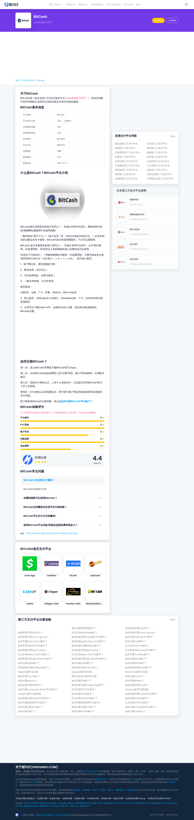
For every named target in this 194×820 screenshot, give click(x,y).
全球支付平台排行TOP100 (159, 798)
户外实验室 (91, 803)
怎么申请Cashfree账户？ (85, 698)
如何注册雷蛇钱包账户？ (84, 628)
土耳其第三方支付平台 (158, 165)
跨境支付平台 (102, 779)
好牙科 (128, 803)
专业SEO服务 (102, 803)
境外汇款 (33, 782)
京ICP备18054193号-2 (101, 815)
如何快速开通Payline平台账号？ (141, 693)
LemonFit (50, 806)
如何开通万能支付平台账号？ (32, 645)
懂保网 (42, 806)
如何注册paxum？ (134, 676)
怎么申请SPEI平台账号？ (137, 702)
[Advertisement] (97, 55)
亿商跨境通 (61, 803)
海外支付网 (118, 798)
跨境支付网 (106, 798)
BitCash (40, 80)
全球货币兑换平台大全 (136, 798)
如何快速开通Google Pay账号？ (88, 685)
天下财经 (164, 803)
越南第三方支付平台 (157, 152)
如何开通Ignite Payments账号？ (89, 641)
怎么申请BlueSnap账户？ (85, 632)
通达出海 (43, 803)
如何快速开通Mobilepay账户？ (34, 667)
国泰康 (26, 806)
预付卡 (111, 790)
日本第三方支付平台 (157, 143)
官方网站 (158, 20)
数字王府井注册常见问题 (84, 676)
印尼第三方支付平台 (157, 156)
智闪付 (27, 803)
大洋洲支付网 (93, 798)
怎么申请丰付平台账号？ (84, 689)
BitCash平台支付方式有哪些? (39, 516)
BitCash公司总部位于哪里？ (39, 480)
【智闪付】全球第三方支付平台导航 (52, 815)
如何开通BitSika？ (134, 680)
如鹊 (31, 806)
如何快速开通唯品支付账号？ (86, 645)
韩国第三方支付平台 (125, 148)
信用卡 (95, 790)
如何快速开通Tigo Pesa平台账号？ (36, 658)
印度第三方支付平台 (125, 156)
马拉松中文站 (119, 803)
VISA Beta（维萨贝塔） (70, 806)
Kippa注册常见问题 (28, 671)
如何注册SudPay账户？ (137, 698)
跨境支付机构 (172, 814)
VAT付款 (133, 779)
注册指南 (172, 20)
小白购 (151, 803)
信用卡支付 (45, 533)
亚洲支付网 (42, 798)
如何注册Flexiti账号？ (83, 693)
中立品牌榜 (135, 803)
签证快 (110, 803)
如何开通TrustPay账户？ (138, 654)
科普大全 (144, 803)
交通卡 (103, 790)
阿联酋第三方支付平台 (126, 169)
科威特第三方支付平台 (126, 178)
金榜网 (157, 803)
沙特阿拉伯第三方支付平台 (160, 178)
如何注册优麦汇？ (27, 711)
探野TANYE (85, 806)
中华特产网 (34, 803)
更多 (173, 136)
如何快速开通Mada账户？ (138, 667)
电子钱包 (86, 790)
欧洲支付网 (55, 798)
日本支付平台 (28, 80)
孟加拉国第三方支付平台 (159, 174)
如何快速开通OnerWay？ (85, 667)
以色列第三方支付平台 (158, 161)
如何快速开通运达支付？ (137, 628)
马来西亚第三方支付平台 (127, 152)
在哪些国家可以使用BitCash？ (40, 498)
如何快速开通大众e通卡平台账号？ (89, 636)
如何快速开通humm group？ (140, 632)
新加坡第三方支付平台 (126, 143)
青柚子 (36, 806)
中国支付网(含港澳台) (25, 798)
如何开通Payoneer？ (29, 676)
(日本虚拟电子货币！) (77, 98)
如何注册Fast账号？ (135, 641)
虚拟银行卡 (120, 790)
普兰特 (20, 806)
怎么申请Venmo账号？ (137, 645)
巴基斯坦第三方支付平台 (127, 165)
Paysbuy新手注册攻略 (136, 689)
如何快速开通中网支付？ (30, 685)
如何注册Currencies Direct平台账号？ (38, 689)
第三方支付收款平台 (91, 771)
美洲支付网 (79, 798)
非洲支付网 (67, 798)
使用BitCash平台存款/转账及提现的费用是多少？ (50, 525)
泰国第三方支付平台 (157, 148)
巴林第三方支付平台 (157, 169)
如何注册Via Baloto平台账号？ (141, 706)
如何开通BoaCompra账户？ (33, 641)
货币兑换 (73, 533)
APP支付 (29, 533)
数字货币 (54, 533)
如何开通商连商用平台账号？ (32, 702)
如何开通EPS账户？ (81, 680)
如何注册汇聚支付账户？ (30, 706)
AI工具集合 (52, 803)
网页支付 (66, 533)
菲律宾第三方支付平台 (126, 161)
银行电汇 (76, 790)
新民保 (57, 806)
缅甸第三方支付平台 (125, 174)
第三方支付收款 (157, 814)
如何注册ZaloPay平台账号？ (140, 636)
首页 (17, 80)
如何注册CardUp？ (135, 711)
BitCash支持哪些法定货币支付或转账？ (45, 507)
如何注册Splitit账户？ (136, 658)
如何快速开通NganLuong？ (32, 650)
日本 (60, 533)
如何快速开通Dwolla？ (137, 685)
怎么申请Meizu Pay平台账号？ (141, 650)
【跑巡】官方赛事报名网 (77, 803)
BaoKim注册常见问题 (136, 671)
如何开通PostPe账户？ (83, 711)
